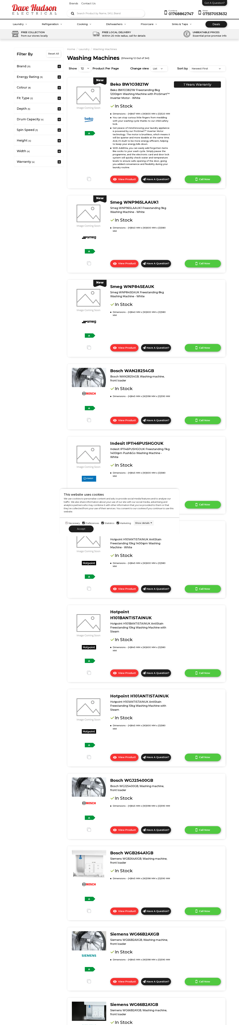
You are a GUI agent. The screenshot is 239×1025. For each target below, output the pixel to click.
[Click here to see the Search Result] (72, 13)
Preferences (92, 523)
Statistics (109, 523)
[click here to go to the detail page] (88, 97)
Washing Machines (105, 49)
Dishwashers (116, 24)
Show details (142, 522)
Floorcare (149, 24)
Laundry (20, 24)
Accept (81, 528)
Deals (216, 24)
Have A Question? (156, 179)
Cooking (84, 24)
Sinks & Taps (182, 24)
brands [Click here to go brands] (73, 3)
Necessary (74, 523)
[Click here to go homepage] (34, 7)
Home (71, 49)
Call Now (203, 179)
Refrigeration (52, 24)
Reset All (53, 53)
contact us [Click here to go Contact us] (88, 3)
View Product (125, 180)
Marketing (125, 523)
